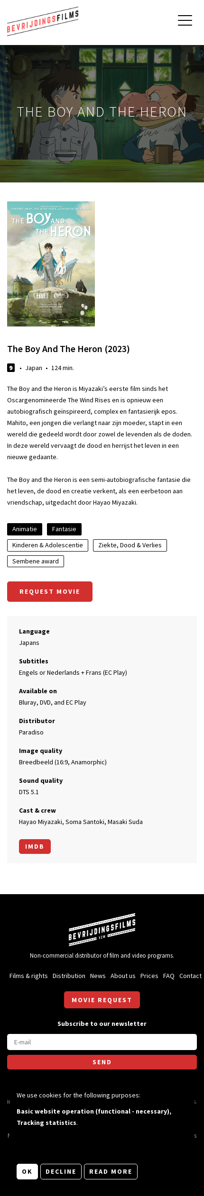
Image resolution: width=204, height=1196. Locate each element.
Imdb (35, 846)
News (98, 975)
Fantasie (64, 529)
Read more (110, 1171)
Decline (61, 1171)
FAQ (169, 975)
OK (27, 1171)
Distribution (69, 975)
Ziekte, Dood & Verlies (130, 545)
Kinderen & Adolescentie (47, 545)
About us (123, 975)
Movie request (102, 1000)
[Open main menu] (185, 21)
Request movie (49, 591)
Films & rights (28, 975)
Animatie (24, 529)
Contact (190, 975)
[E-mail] (102, 1042)
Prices (149, 975)
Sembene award (35, 561)
